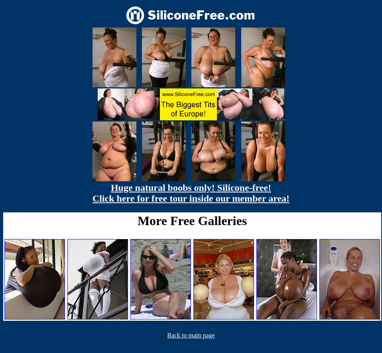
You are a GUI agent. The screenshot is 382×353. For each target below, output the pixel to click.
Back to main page (191, 335)
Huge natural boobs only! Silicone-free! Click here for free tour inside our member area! (191, 193)
